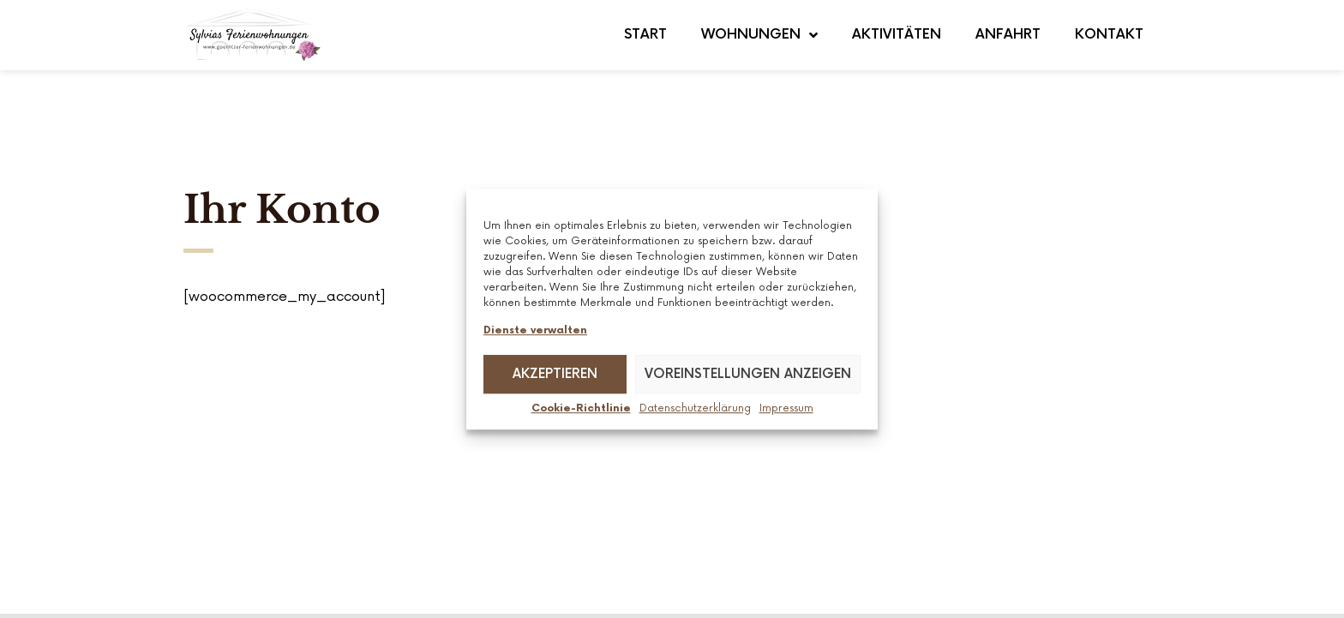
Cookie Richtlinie (1105, 573)
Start (645, 35)
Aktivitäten (896, 35)
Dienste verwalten (535, 330)
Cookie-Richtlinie (581, 409)
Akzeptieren (555, 374)
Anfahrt (1008, 35)
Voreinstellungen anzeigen (748, 374)
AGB (769, 573)
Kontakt (1109, 35)
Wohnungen (759, 35)
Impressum (786, 409)
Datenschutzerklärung (960, 573)
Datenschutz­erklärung (695, 409)
